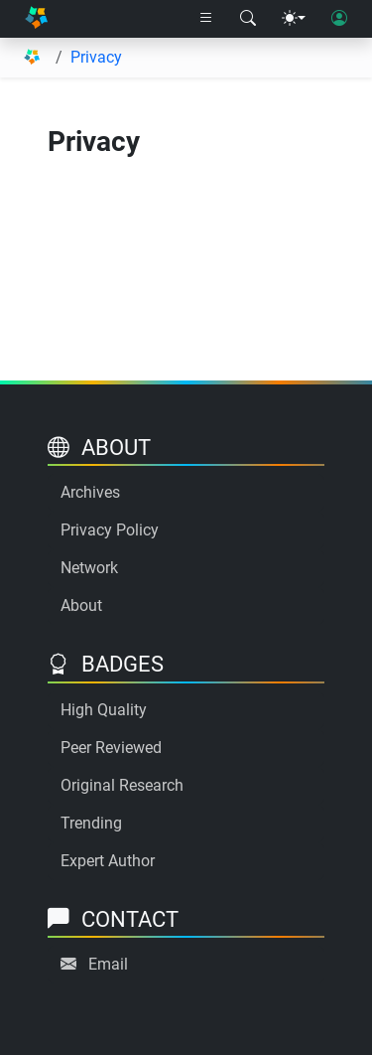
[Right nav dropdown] (206, 19)
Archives (90, 492)
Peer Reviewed (111, 747)
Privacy (96, 57)
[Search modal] (248, 19)
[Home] (36, 19)
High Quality (104, 709)
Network (89, 567)
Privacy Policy (110, 530)
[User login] (339, 19)
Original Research (122, 785)
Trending (91, 823)
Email (108, 964)
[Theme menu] (293, 19)
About (81, 605)
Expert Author (108, 860)
